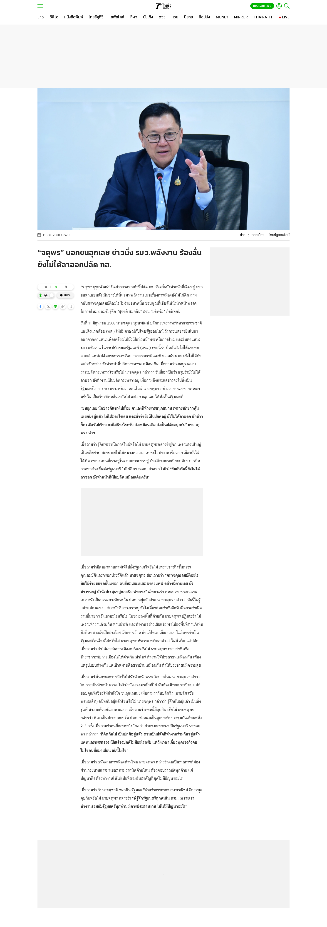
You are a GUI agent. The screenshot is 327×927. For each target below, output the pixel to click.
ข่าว (242, 235)
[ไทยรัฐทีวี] (96, 17)
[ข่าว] (40, 17)
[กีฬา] (133, 17)
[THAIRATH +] (264, 17)
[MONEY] (222, 17)
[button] (40, 306)
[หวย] (174, 17)
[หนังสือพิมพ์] (73, 17)
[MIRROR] (241, 17)
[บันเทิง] (148, 17)
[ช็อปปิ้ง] (204, 17)
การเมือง (257, 235)
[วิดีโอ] (54, 17)
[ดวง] (162, 17)
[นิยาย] (188, 17)
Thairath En (262, 6)
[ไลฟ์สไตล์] (116, 17)
